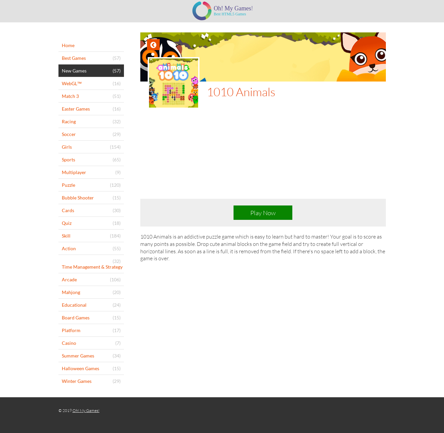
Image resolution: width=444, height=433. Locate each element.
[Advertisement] (263, 159)
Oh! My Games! (86, 410)
